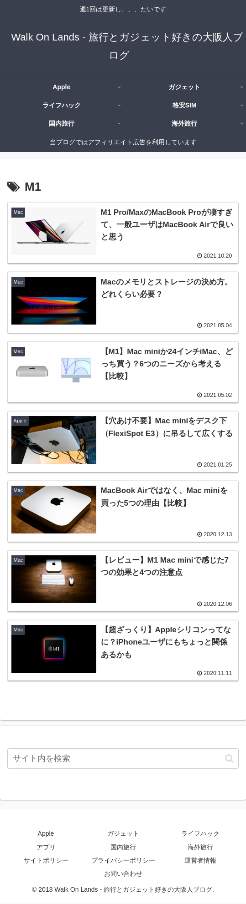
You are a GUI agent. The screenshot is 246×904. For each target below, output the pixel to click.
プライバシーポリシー (123, 861)
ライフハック (200, 834)
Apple (46, 834)
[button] (229, 759)
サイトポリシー (46, 861)
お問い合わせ (123, 875)
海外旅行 (200, 848)
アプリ (46, 848)
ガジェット (123, 834)
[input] (123, 760)
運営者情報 (200, 861)
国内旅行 (123, 848)
